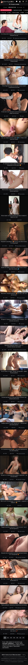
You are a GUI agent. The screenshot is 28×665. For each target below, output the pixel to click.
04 (14, 637)
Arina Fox (22, 427)
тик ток (3, 12)
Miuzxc (22, 168)
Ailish (22, 116)
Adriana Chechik (22, 349)
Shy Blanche (22, 375)
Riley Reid (17, 349)
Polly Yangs (22, 531)
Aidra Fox (23, 607)
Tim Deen (23, 479)
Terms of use (8, 654)
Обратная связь (16, 654)
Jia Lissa (24, 245)
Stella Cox (19, 607)
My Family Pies (23, 64)
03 (11, 637)
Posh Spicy (22, 142)
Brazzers (18, 64)
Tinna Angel (22, 90)
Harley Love (17, 38)
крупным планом (17, 10)
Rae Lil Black (19, 245)
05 (17, 637)
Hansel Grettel (21, 453)
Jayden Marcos (23, 38)
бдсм (22, 12)
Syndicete (22, 271)
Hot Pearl (19, 557)
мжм (9, 12)
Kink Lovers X (22, 633)
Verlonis (22, 323)
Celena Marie (22, 297)
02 (8, 637)
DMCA (3, 654)
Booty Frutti (22, 401)
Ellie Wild (19, 479)
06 (20, 637)
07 (23, 637)
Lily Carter (22, 194)
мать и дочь (15, 12)
